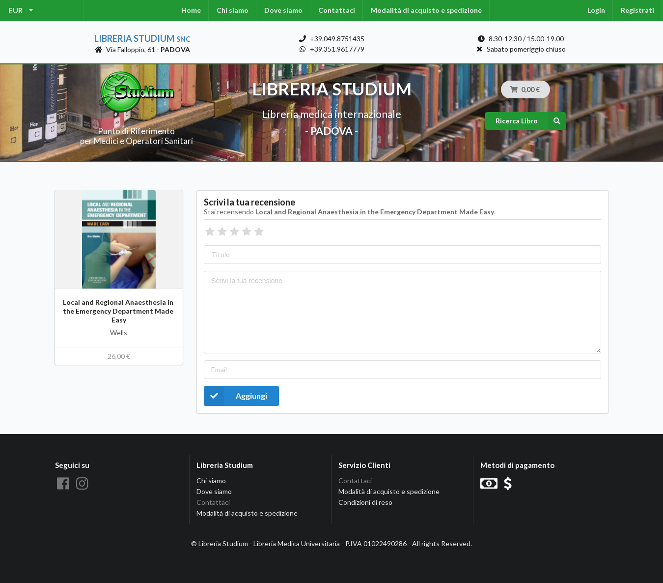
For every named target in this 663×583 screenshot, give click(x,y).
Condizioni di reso (365, 502)
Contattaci (336, 10)
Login (596, 10)
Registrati (637, 10)
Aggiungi (235, 396)
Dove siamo (283, 10)
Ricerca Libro (531, 121)
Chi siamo (233, 10)
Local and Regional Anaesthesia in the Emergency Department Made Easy (119, 311)
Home (191, 10)
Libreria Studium (142, 38)
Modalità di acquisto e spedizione (426, 10)
